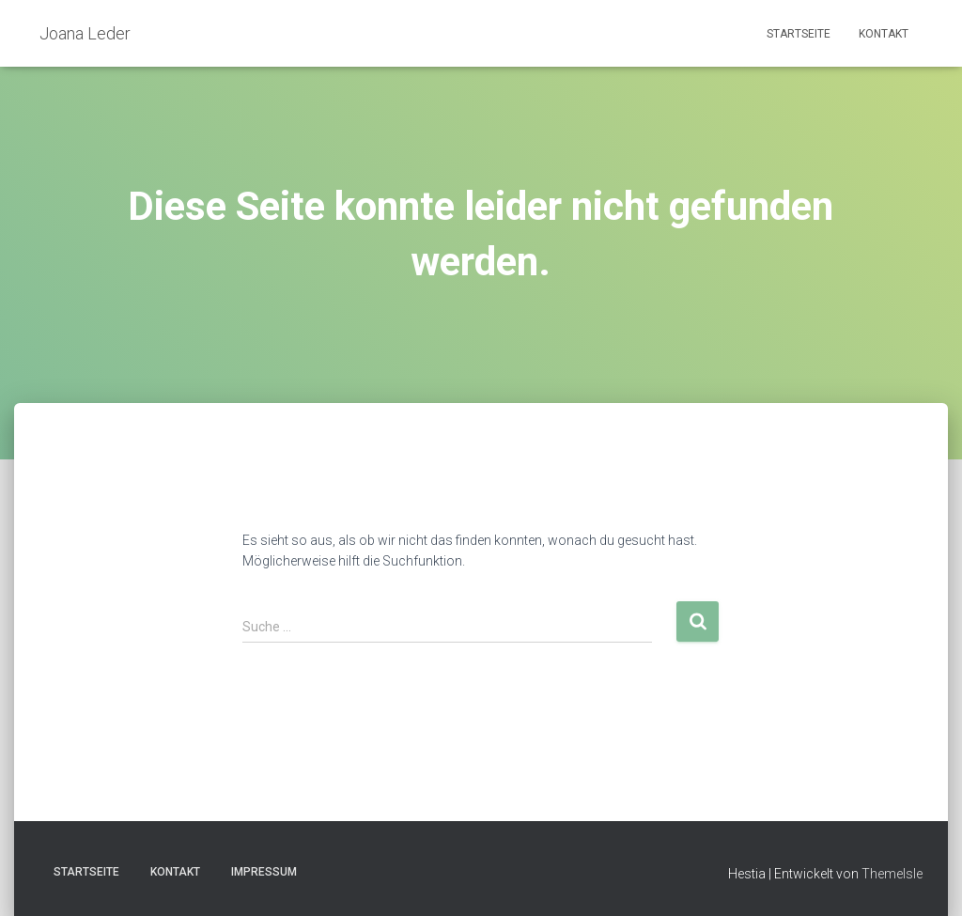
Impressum (264, 871)
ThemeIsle (892, 873)
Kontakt (883, 33)
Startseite (798, 33)
